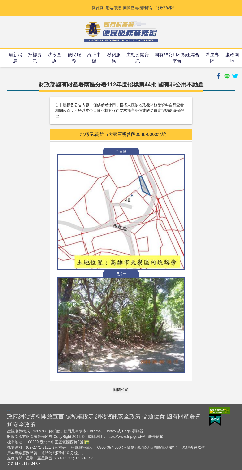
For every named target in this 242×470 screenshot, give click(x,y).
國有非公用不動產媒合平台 (177, 58)
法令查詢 (54, 58)
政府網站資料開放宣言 (35, 416)
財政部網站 (165, 8)
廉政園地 (232, 58)
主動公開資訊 (137, 58)
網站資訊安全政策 (118, 416)
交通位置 (153, 416)
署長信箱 (155, 437)
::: (88, 8)
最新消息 (15, 58)
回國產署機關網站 (138, 8)
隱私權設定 (79, 416)
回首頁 (97, 8)
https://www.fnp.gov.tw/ (126, 437)
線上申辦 (94, 58)
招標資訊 (35, 58)
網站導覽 (113, 8)
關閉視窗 (121, 390)
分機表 (60, 447)
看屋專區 (212, 58)
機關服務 (114, 58)
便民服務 (74, 58)
